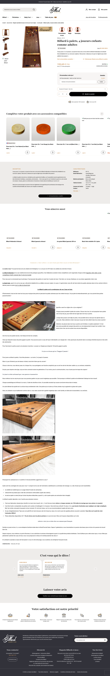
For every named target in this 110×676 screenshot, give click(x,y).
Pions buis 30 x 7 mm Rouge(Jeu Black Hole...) (42, 145)
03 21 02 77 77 (12, 655)
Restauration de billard (97, 653)
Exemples (102, 75)
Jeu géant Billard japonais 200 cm (66, 241)
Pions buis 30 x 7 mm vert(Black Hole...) (68, 144)
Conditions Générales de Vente (67, 672)
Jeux (38, 17)
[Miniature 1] (5, 39)
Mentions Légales (54, 672)
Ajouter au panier (88, 94)
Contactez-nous (12, 659)
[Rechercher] (34, 9)
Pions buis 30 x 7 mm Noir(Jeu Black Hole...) (92, 145)
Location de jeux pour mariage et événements (41, 655)
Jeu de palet (39, 22)
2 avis (98, 48)
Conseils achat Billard (41, 659)
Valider (101, 81)
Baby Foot (28, 17)
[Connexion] (90, 9)
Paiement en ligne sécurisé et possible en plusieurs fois (100, 617)
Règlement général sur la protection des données (41, 661)
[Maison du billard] (55, 9)
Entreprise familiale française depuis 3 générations (10, 617)
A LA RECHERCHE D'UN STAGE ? (41, 663)
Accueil (4, 22)
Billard (5, 17)
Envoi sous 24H (91, 102)
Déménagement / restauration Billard (41, 653)
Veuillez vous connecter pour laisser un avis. (55, 596)
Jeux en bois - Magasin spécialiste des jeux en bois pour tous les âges (21, 22)
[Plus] (66, 94)
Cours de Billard (41, 657)
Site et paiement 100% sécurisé (76, 102)
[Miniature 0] (5, 32)
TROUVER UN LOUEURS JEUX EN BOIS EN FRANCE (41, 665)
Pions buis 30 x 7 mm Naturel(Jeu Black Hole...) (17, 147)
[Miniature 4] (5, 61)
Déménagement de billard (97, 655)
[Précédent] (6, 27)
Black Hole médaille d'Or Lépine (91, 241)
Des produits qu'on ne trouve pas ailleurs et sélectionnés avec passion (28, 617)
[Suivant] (6, 66)
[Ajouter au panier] (27, 152)
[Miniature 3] (5, 53)
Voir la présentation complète (55, 196)
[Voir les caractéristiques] (76, 191)
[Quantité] (63, 94)
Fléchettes (16, 17)
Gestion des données (82, 672)
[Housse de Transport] (82, 89)
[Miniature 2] (5, 46)
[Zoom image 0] (32, 47)
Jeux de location (91, 17)
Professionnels (103, 17)
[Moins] (59, 94)
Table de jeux (51, 17)
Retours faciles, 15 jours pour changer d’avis (46, 617)
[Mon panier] (103, 9)
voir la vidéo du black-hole (22, 285)
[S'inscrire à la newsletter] (105, 640)
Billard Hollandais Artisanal (13, 241)
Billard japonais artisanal (38, 241)
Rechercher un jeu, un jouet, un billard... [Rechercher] (12, 9)
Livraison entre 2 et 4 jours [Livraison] (102, 65)
